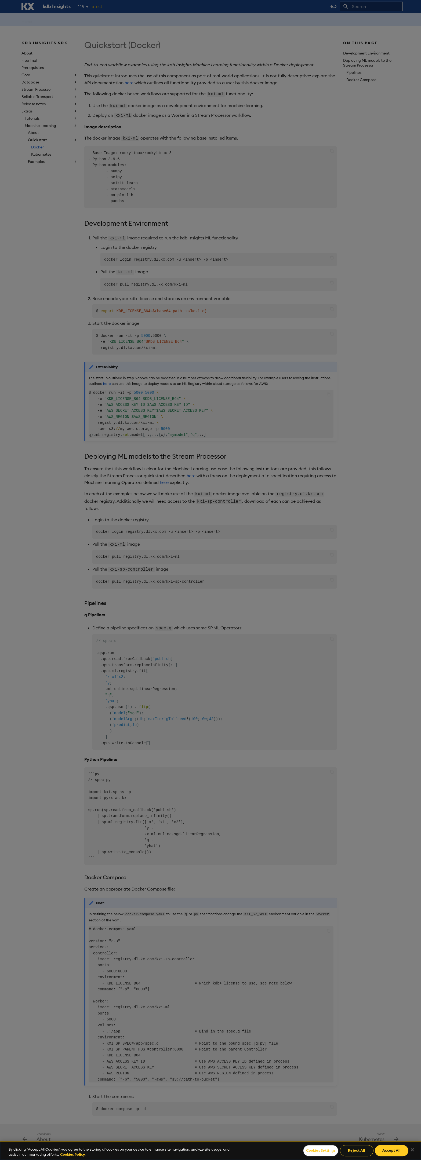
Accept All (391, 1150)
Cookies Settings (320, 1150)
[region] (210, 1150)
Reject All (356, 1150)
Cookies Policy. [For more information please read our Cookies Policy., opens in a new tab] (73, 1154)
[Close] (412, 1150)
